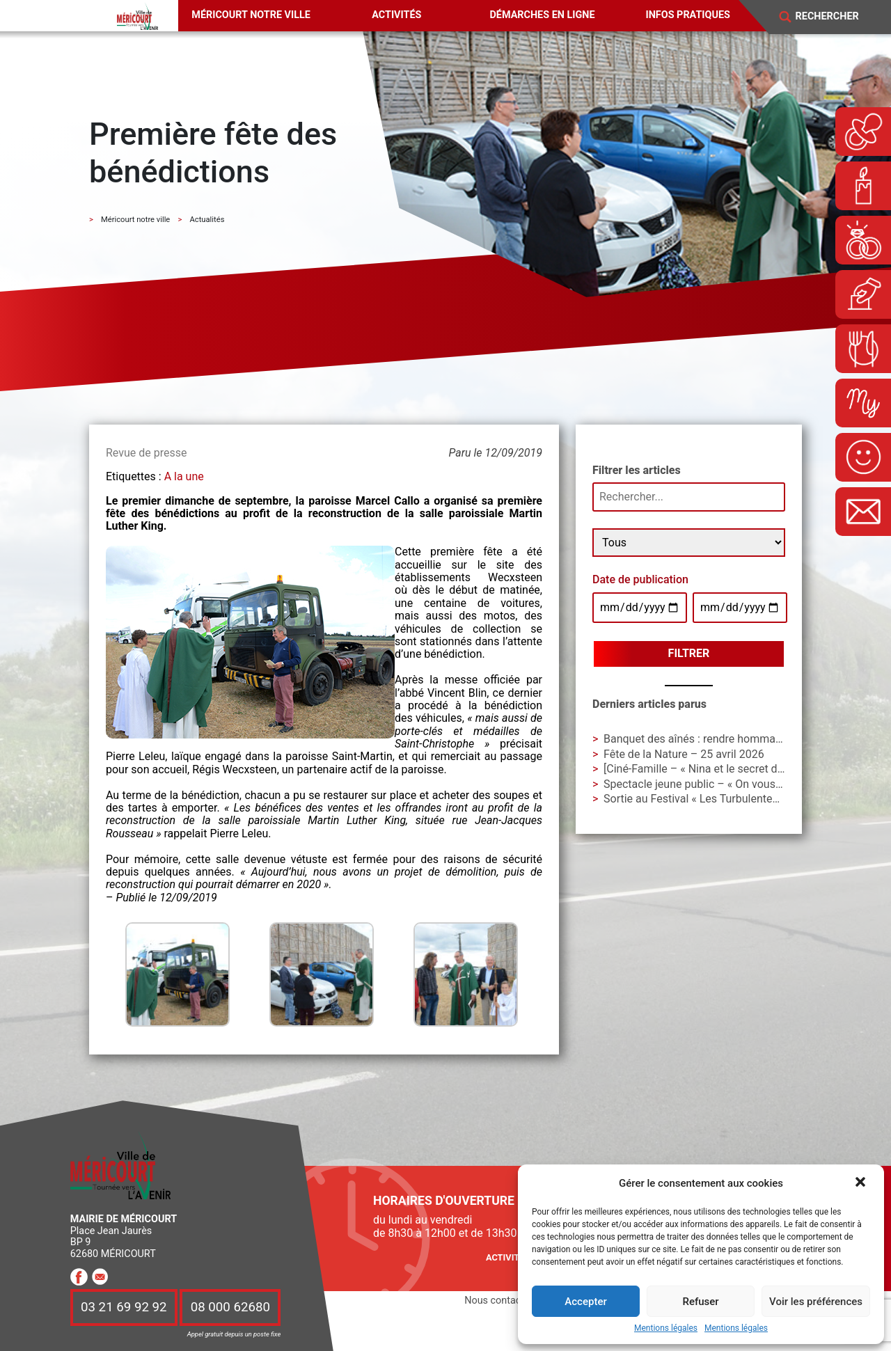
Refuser (700, 1301)
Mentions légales (665, 1328)
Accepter (585, 1301)
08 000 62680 (230, 1308)
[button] (861, 1183)
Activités (396, 15)
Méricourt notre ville (250, 15)
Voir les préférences (815, 1301)
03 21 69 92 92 (124, 1308)
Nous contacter (498, 1300)
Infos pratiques (688, 15)
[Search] (836, 16)
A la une (184, 476)
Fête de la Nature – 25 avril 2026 (684, 754)
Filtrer (689, 653)
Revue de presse (146, 452)
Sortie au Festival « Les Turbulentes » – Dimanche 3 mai (741, 798)
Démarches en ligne (541, 15)
